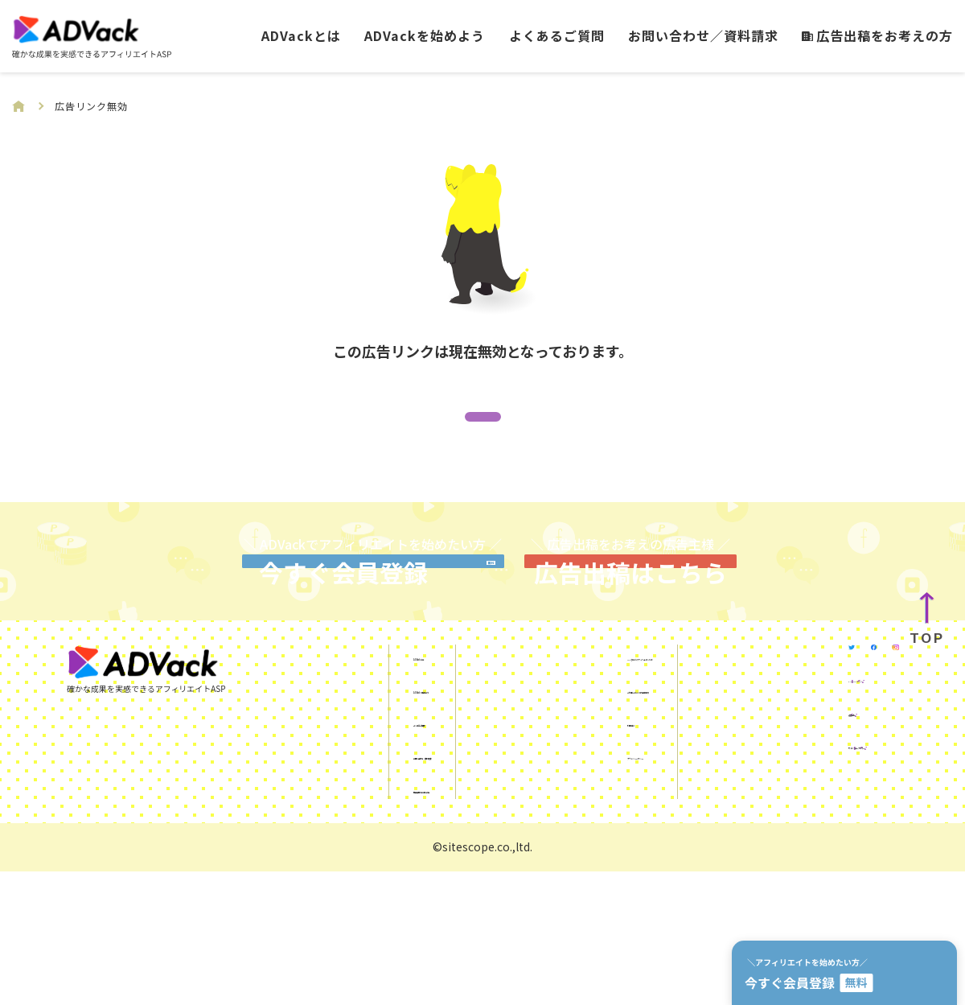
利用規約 (506, 854)
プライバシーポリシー (544, 887)
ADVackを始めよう (424, 35)
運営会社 (772, 878)
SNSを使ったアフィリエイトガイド (583, 788)
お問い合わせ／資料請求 (703, 35)
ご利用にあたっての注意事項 (563, 821)
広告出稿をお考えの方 (877, 35)
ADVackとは (301, 35)
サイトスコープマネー (810, 911)
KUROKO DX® (786, 845)
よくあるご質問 (557, 35)
